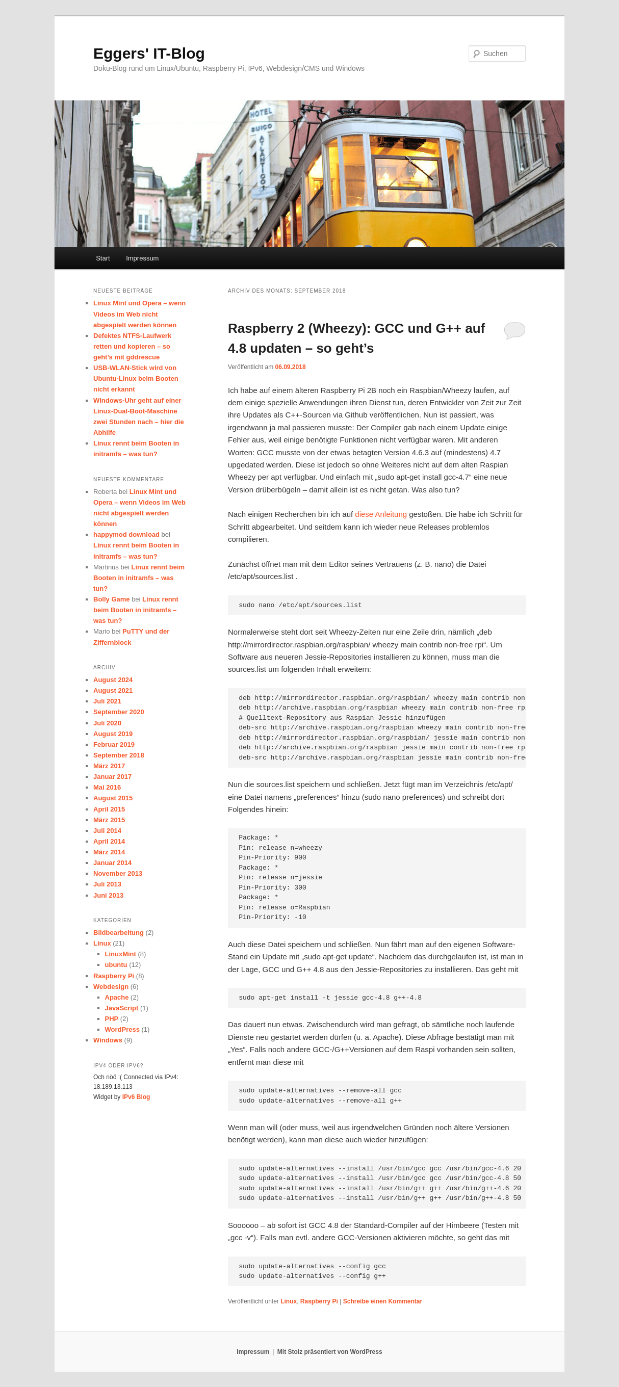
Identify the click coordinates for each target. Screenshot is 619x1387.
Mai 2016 (107, 787)
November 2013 (117, 873)
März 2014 (109, 852)
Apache (117, 997)
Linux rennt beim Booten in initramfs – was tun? (139, 577)
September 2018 (118, 755)
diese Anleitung (381, 514)
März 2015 (109, 820)
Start (103, 258)
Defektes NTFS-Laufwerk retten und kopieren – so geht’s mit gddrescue (132, 346)
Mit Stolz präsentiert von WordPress (329, 1351)
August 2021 (113, 690)
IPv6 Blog (136, 1097)
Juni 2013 (108, 895)
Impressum (142, 258)
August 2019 (113, 734)
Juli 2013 (107, 884)
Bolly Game (111, 599)
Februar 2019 (114, 744)
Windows (107, 1040)
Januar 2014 (112, 863)
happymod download (126, 534)
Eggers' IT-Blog (149, 53)
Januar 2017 (112, 776)
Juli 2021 (107, 701)
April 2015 (109, 809)
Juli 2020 (107, 723)
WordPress (122, 1029)
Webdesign (110, 986)
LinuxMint (120, 954)
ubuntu (116, 965)
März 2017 (109, 766)
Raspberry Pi (319, 1301)
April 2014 (109, 841)
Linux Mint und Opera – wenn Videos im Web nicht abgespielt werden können (139, 313)
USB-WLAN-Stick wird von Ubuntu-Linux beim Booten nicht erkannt (135, 378)
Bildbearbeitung (118, 932)
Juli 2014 (107, 830)
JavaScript (122, 1008)
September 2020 (118, 712)
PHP (112, 1019)
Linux (288, 1301)
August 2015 (113, 798)
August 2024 (113, 680)
